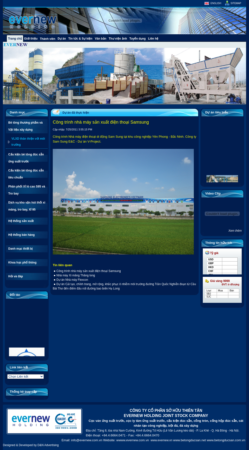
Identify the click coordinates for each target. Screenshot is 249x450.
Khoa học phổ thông (22, 262)
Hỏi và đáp (15, 276)
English (216, 3)
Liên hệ (153, 38)
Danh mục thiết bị (20, 248)
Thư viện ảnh (118, 38)
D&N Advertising (48, 445)
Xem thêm (235, 230)
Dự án (62, 38)
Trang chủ (15, 38)
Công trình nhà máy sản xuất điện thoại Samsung (88, 271)
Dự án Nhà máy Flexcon (72, 279)
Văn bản (100, 38)
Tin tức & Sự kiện (80, 38)
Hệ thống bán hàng (21, 235)
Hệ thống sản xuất (21, 221)
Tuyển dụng (137, 38)
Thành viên (47, 39)
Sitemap (236, 3)
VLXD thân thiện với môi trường (28, 141)
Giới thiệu (30, 38)
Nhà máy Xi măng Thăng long (75, 275)
